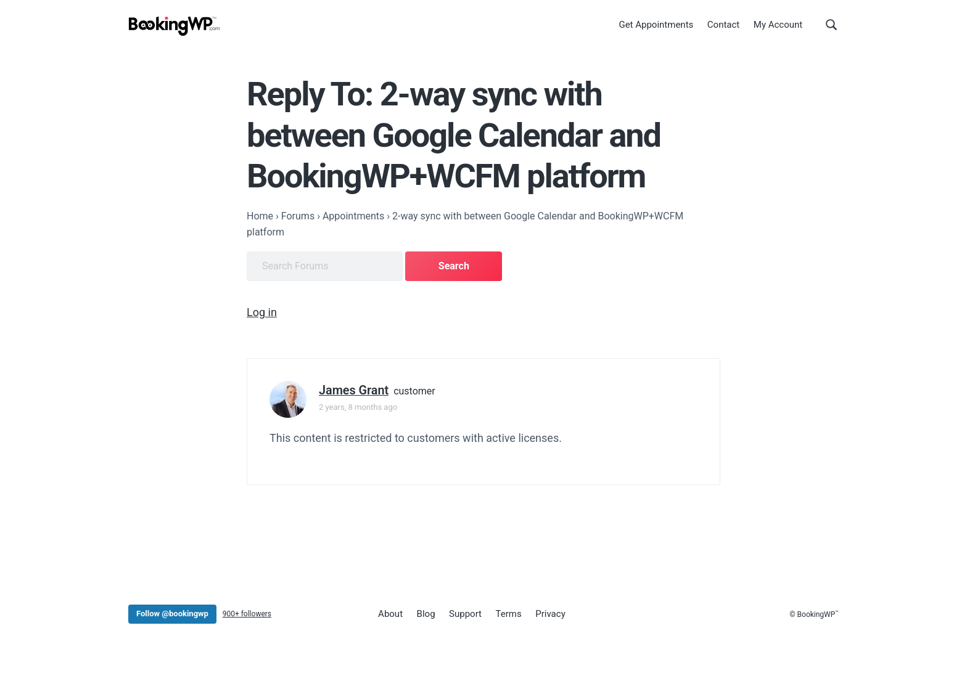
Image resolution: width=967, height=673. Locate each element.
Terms (509, 613)
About (390, 613)
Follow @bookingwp (172, 613)
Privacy (550, 613)
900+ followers (247, 614)
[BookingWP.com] (174, 26)
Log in (262, 312)
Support (465, 613)
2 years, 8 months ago (358, 407)
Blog (426, 613)
